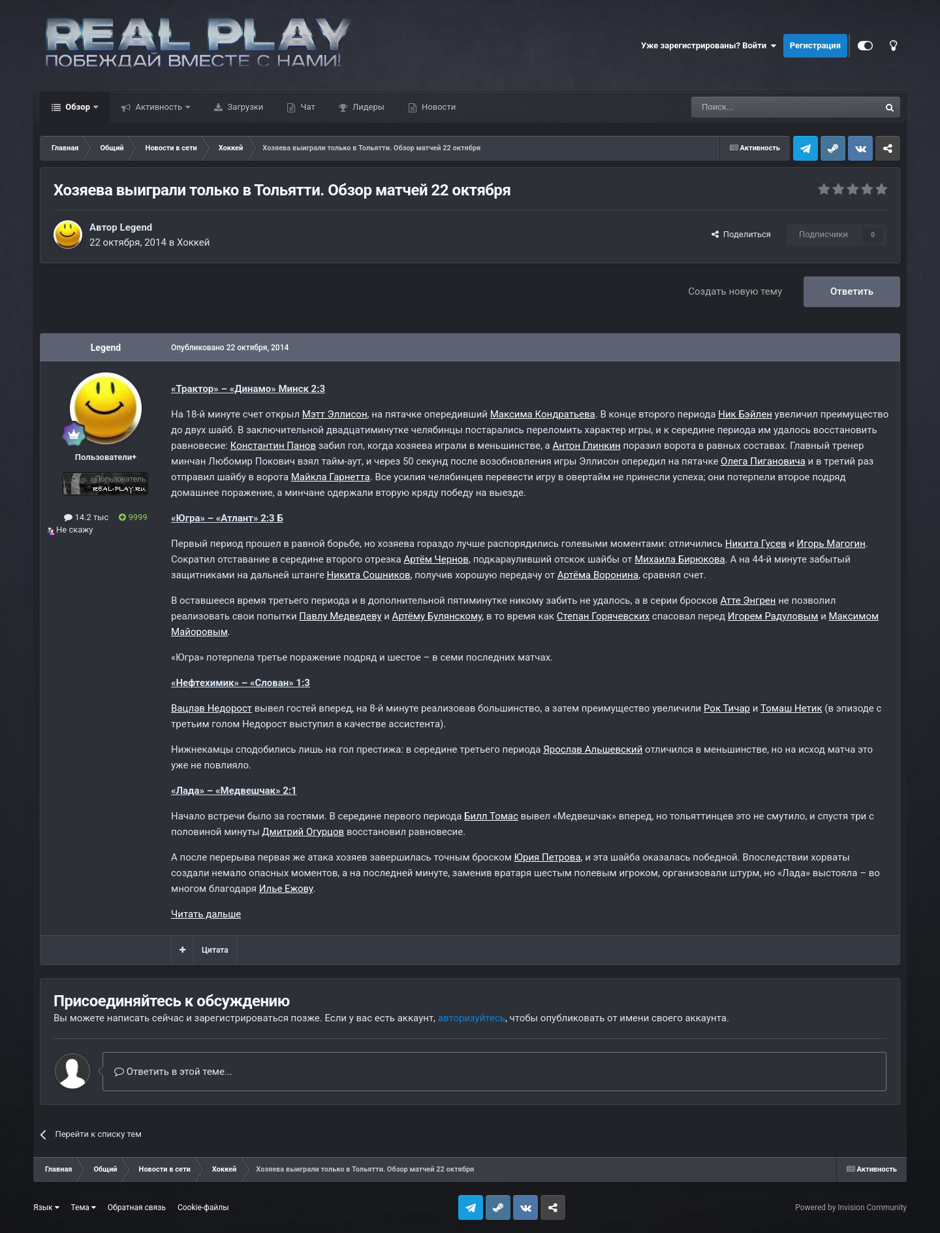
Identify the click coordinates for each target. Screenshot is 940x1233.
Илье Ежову (286, 889)
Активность (158, 107)
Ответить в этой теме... (173, 1071)
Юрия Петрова (547, 857)
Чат (306, 107)
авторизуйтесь (471, 1018)
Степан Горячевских (603, 616)
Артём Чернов (435, 559)
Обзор (77, 107)
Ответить (851, 291)
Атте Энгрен (748, 600)
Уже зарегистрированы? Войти (709, 46)
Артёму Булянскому (437, 616)
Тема (83, 1207)
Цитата (215, 950)
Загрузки (244, 107)
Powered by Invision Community (851, 1207)
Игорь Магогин (831, 544)
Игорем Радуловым (773, 616)
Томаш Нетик (791, 708)
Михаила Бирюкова (679, 559)
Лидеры (367, 107)
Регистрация (815, 45)
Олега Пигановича (763, 461)
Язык (46, 1207)
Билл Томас (491, 816)
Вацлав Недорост (211, 708)
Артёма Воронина (597, 575)
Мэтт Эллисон (335, 414)
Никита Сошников (369, 575)
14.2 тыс (86, 517)
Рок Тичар (727, 708)
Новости (438, 107)
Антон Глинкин (586, 446)
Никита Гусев (756, 544)
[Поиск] (756, 107)
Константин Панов (273, 446)
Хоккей (193, 242)
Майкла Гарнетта (330, 477)
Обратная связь (137, 1207)
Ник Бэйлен (745, 414)
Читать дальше (206, 914)
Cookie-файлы (203, 1207)
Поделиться (741, 234)
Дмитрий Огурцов (303, 832)
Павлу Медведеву (340, 616)
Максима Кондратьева (542, 414)
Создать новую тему (735, 291)
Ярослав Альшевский (592, 749)
